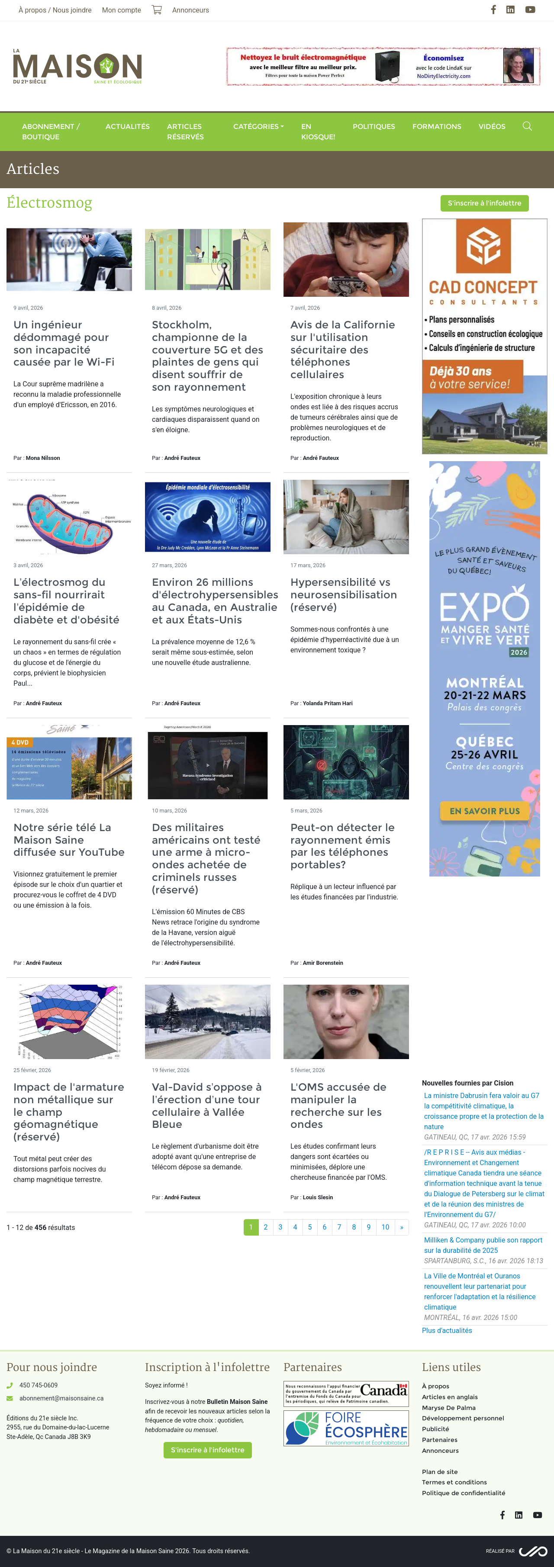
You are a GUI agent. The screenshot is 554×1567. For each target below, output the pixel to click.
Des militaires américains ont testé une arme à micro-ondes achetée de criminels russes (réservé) (206, 858)
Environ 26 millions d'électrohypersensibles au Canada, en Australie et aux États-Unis (215, 601)
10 (386, 1227)
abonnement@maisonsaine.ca (61, 1398)
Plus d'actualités (447, 1330)
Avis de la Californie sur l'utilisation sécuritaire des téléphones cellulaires (342, 349)
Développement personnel (463, 1418)
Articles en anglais (450, 1397)
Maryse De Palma (449, 1408)
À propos (435, 1386)
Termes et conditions (454, 1482)
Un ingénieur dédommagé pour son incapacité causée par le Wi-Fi (64, 343)
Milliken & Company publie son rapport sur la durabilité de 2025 (483, 1245)
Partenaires (439, 1440)
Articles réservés (185, 131)
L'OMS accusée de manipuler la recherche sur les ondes (338, 1105)
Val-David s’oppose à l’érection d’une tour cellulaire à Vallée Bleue (207, 1105)
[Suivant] (402, 1227)
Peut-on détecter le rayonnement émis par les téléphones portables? (342, 846)
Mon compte (121, 10)
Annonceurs (440, 1451)
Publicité (435, 1429)
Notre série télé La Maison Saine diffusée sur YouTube (69, 840)
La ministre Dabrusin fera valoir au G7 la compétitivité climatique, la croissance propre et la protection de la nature (484, 1111)
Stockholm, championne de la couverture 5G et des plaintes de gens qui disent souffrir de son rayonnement (207, 355)
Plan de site (440, 1472)
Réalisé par (500, 1551)
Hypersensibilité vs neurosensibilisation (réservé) (343, 594)
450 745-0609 (38, 1385)
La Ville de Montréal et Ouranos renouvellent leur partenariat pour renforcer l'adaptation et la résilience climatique (480, 1291)
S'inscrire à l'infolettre (485, 203)
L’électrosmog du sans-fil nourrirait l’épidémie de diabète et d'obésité (66, 601)
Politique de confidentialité (464, 1493)
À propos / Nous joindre (55, 10)
